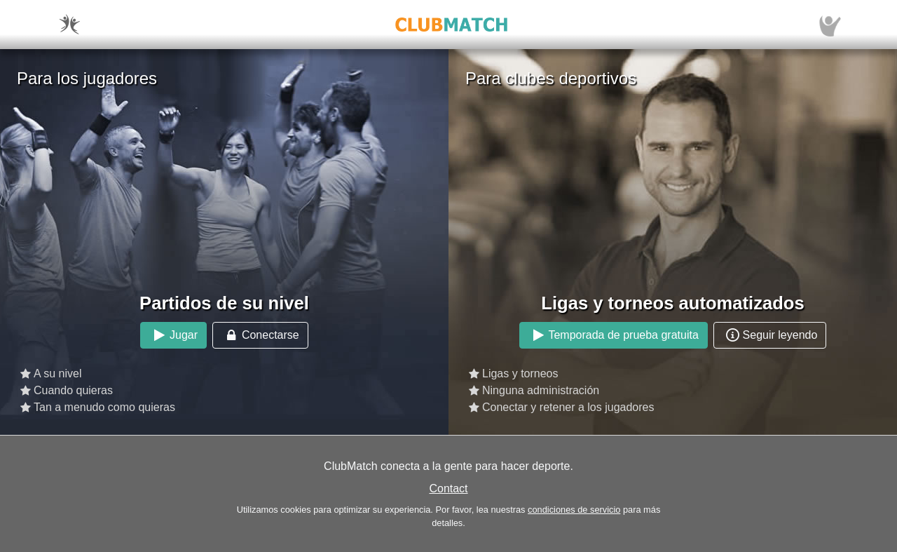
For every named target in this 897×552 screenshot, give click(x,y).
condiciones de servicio (574, 509)
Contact (448, 488)
